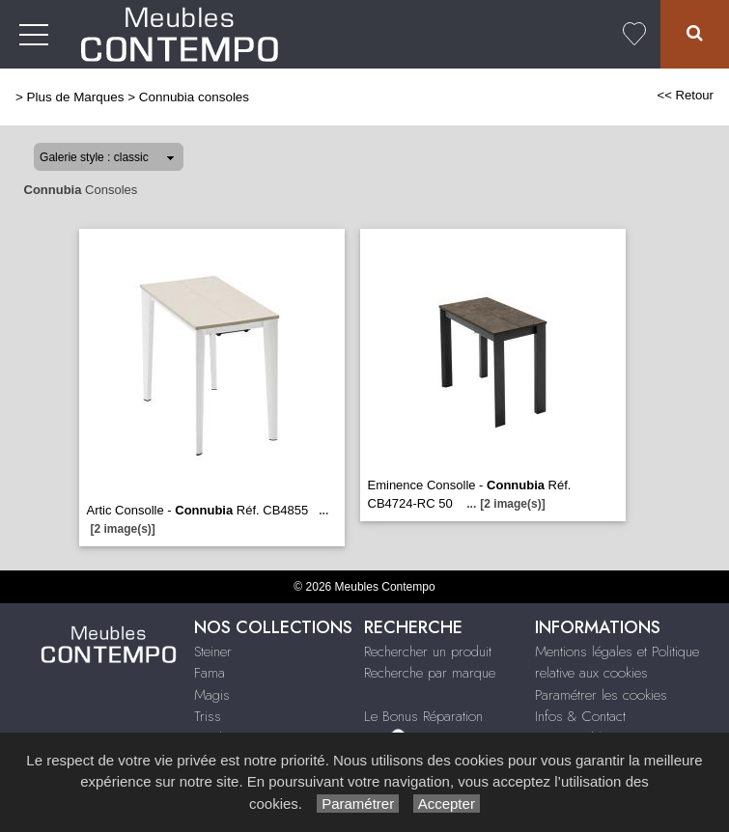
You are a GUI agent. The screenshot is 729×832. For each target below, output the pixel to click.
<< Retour (685, 95)
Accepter (446, 803)
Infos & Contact (580, 716)
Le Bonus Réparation (423, 716)
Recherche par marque (429, 672)
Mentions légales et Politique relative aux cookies (617, 662)
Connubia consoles (194, 97)
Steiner (213, 651)
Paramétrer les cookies (601, 695)
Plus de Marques (76, 97)
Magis (212, 695)
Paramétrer (358, 803)
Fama (209, 672)
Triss (207, 716)
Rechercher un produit (427, 651)
